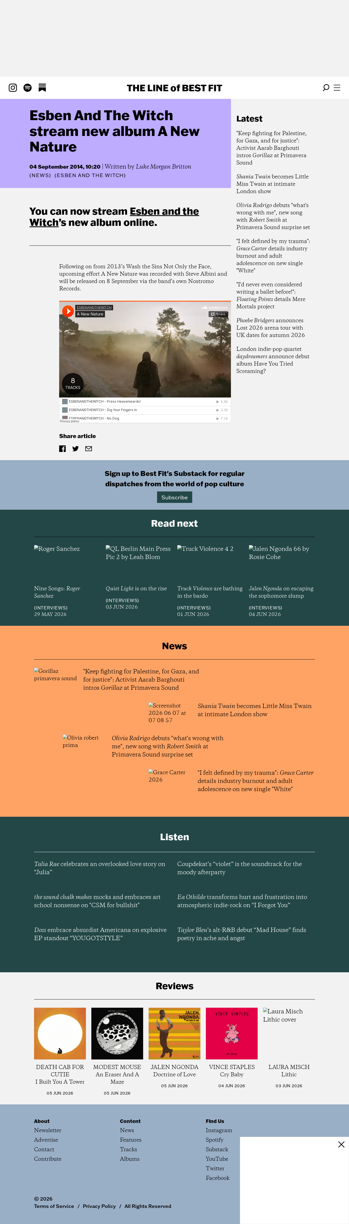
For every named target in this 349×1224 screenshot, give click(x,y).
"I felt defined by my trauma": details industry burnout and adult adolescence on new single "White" (273, 256)
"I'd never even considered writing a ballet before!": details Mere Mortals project (270, 296)
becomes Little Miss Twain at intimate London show (272, 184)
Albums (130, 1159)
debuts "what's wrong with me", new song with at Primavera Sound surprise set (273, 216)
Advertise (46, 1140)
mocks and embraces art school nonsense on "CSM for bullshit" (97, 901)
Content (130, 1121)
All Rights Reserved (148, 1206)
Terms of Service (54, 1206)
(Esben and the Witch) (90, 175)
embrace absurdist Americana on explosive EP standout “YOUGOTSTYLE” (100, 934)
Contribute (47, 1159)
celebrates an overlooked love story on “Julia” (99, 868)
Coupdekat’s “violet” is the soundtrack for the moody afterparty (239, 868)
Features (131, 1140)
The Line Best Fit (174, 87)
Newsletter (47, 1130)
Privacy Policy (99, 1206)
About (42, 1121)
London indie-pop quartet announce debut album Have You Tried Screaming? (272, 360)
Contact (44, 1149)
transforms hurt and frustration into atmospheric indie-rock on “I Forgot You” (242, 901)
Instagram (219, 1130)
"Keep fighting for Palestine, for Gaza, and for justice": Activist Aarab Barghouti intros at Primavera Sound (271, 148)
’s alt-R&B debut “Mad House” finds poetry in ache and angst (241, 934)
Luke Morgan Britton (163, 167)
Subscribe (174, 497)
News (40, 175)
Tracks (128, 1149)
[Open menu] (337, 88)
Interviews (51, 608)
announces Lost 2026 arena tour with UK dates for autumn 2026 (270, 328)
